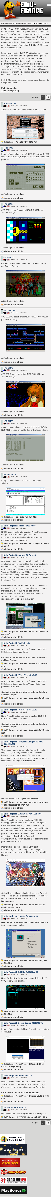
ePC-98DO (8, 368)
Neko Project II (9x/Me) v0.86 (16, 643)
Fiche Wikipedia (8, 88)
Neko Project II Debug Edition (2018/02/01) (23, 1023)
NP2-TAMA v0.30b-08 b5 (14, 1107)
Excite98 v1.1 (9, 474)
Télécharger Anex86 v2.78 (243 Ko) (20, 142)
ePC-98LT (8, 421)
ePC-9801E (8, 257)
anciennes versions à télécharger (18, 599)
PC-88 (32, 45)
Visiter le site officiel (12, 198)
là (21, 799)
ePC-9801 (8, 204)
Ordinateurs (20, 23)
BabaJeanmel (7, 901)
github (19, 836)
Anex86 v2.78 (9, 103)
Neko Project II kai (10, 922)
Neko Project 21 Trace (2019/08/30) (19, 526)
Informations (29, 761)
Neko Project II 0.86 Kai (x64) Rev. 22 (20, 916)
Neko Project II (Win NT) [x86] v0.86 (20, 710)
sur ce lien (19, 194)
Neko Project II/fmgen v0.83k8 (17, 1075)
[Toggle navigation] (49, 4)
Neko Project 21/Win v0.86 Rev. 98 (19, 555)
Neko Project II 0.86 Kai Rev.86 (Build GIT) (23, 814)
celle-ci (35, 1092)
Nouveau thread (30, 799)
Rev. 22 (43, 893)
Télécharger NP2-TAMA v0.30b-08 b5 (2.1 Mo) (25, 1117)
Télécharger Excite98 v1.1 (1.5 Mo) (20, 517)
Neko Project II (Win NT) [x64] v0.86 (20, 675)
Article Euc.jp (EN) (10, 91)
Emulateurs (6, 23)
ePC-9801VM (9, 310)
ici (16, 799)
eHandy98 (8, 148)
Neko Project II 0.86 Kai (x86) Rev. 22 (20, 972)
